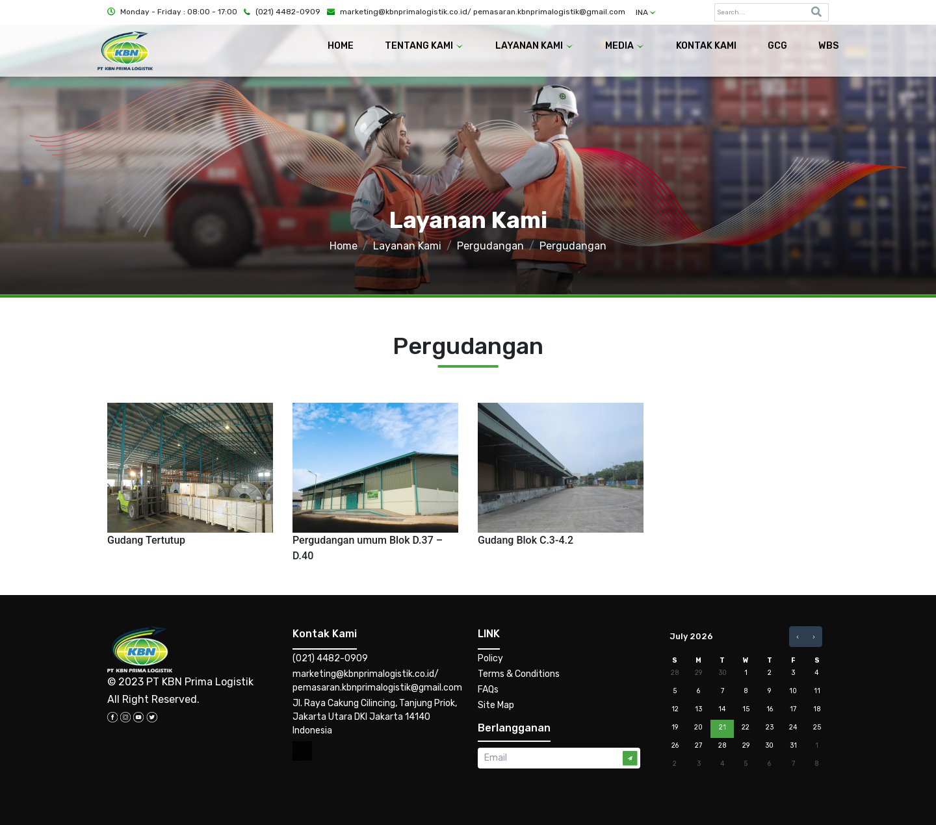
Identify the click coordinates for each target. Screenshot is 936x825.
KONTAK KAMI (706, 45)
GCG (777, 45)
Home (344, 246)
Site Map (496, 705)
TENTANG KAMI (424, 45)
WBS (828, 45)
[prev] (797, 636)
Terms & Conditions (519, 673)
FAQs (488, 689)
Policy (490, 658)
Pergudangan (490, 246)
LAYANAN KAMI (534, 45)
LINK (489, 634)
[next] (813, 636)
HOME (341, 45)
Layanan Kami (407, 246)
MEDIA (625, 45)
